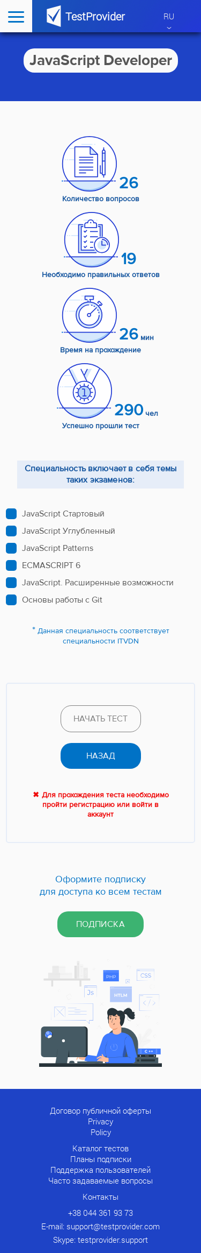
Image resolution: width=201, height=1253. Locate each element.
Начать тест (100, 718)
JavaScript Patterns (57, 548)
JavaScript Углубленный (68, 531)
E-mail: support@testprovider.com (100, 1226)
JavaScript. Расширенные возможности (98, 582)
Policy (101, 1132)
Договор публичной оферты (100, 1110)
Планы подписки (100, 1158)
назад (100, 756)
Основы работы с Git (62, 599)
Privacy (100, 1121)
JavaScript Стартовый (63, 513)
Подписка (100, 924)
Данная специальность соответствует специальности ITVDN (103, 636)
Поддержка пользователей (100, 1169)
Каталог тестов (100, 1148)
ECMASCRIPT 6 (51, 565)
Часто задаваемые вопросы (100, 1180)
